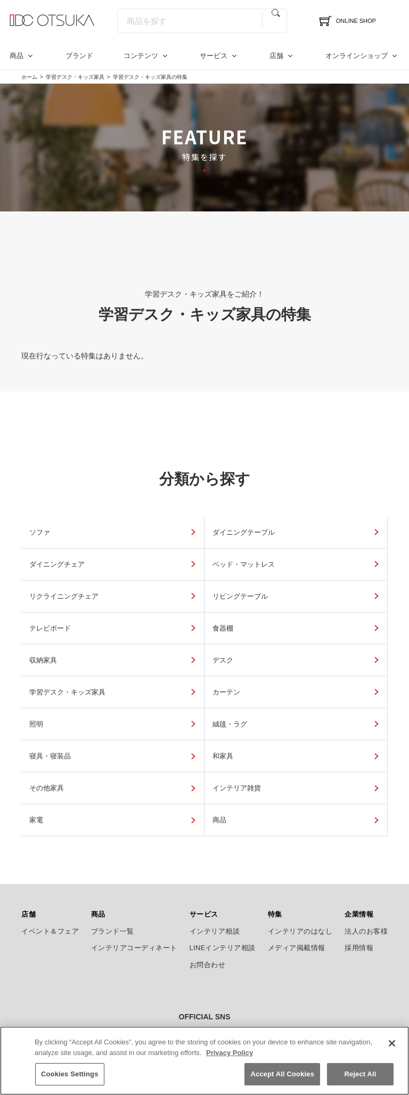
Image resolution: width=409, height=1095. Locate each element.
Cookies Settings (70, 1082)
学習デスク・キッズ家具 (75, 77)
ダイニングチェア (314, 532)
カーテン (298, 660)
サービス (213, 56)
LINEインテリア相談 (223, 916)
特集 (275, 882)
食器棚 (169, 617)
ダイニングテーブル (193, 532)
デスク (44, 660)
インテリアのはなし (300, 899)
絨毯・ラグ (177, 702)
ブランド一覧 (112, 899)
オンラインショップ (356, 56)
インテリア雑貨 (310, 745)
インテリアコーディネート (134, 916)
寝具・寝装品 (306, 702)
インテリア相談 (215, 899)
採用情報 (359, 916)
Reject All (360, 1082)
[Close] (392, 1052)
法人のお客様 (366, 899)
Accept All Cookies (282, 1082)
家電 (40, 787)
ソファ (44, 532)
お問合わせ (208, 932)
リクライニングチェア (197, 574)
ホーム (29, 77)
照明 (40, 702)
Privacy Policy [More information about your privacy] (229, 1061)
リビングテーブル (314, 574)
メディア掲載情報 (296, 916)
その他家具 (177, 745)
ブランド (79, 56)
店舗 (276, 56)
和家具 (44, 745)
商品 (16, 56)
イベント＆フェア (50, 899)
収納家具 (298, 617)
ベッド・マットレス (68, 574)
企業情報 (359, 882)
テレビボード (56, 617)
